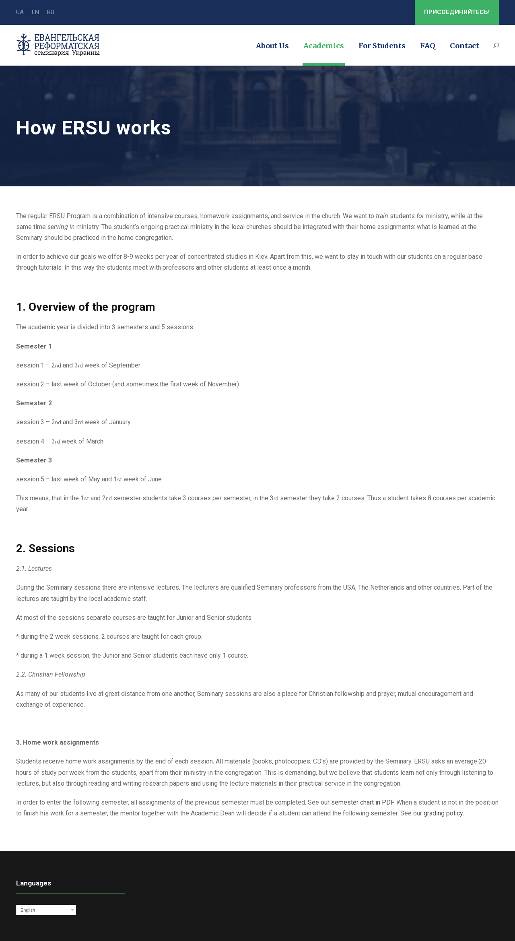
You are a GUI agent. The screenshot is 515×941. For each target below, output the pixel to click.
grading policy (443, 813)
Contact (464, 45)
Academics (323, 45)
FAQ (427, 45)
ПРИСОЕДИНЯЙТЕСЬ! (457, 12)
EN (35, 12)
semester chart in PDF (362, 802)
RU (50, 12)
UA (20, 12)
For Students (382, 45)
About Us (272, 45)
